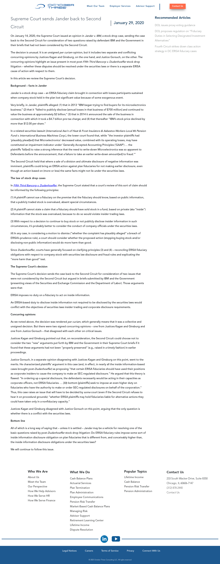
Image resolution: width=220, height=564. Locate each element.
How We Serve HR (39, 496)
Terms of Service (110, 551)
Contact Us (177, 6)
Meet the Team (37, 482)
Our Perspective (37, 486)
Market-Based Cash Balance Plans (90, 506)
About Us (33, 477)
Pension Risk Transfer (82, 502)
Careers (89, 551)
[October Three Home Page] (54, 6)
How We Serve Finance (41, 500)
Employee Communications (86, 497)
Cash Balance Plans (81, 478)
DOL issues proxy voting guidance (175, 25)
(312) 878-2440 (175, 488)
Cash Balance (132, 482)
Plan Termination (80, 488)
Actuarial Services (80, 483)
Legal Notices (69, 551)
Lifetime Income (79, 525)
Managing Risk (79, 511)
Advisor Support (145, 6)
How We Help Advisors (42, 491)
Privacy (130, 551)
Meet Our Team (95, 6)
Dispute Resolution (81, 530)
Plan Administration (82, 492)
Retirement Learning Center (87, 520)
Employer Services (120, 6)
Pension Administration (138, 491)
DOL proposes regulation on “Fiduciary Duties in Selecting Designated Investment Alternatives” (180, 36)
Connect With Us (151, 551)
